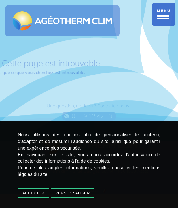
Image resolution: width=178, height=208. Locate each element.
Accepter (33, 193)
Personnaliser (72, 193)
